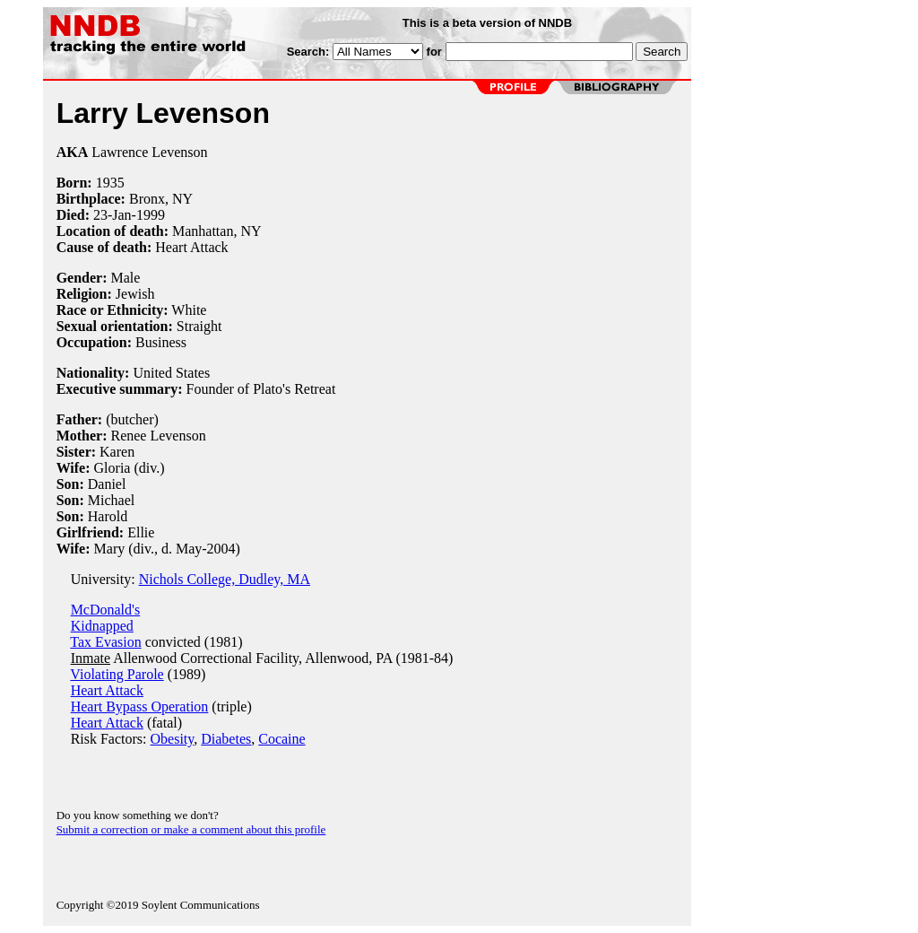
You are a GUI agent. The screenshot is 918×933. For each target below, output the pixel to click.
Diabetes (226, 738)
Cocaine (281, 738)
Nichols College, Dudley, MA (224, 579)
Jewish (135, 293)
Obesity (173, 738)
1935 (110, 182)
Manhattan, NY (217, 231)
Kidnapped (102, 625)
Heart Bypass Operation (140, 706)
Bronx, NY (161, 198)
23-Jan (112, 214)
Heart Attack (107, 690)
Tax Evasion (105, 642)
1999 (150, 214)
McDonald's (106, 609)
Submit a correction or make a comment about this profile (191, 829)
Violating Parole (116, 674)
